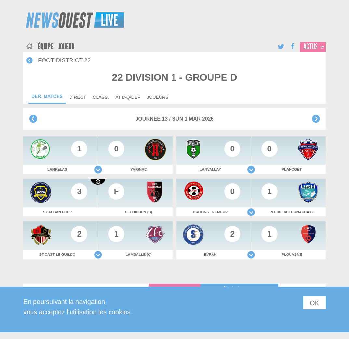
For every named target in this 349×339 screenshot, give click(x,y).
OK (314, 302)
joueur (66, 47)
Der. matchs (47, 96)
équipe (45, 47)
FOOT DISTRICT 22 (64, 60)
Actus (311, 47)
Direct (77, 97)
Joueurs (158, 97)
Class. (101, 97)
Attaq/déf (127, 97)
